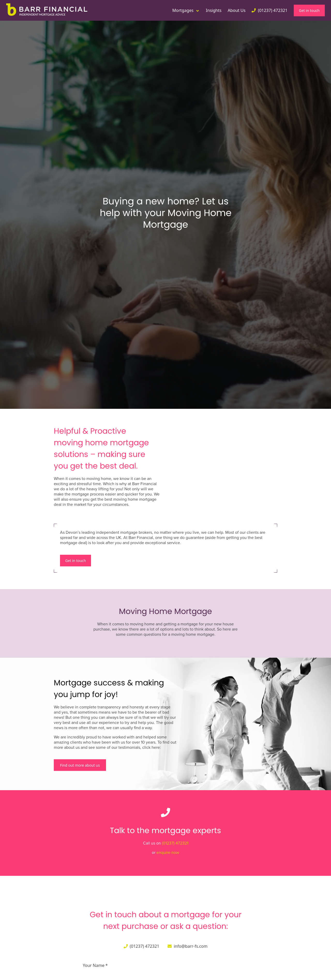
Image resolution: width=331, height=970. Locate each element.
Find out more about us (80, 764)
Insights (213, 10)
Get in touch (309, 10)
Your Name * (95, 965)
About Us (236, 10)
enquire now (167, 852)
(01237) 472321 (175, 843)
